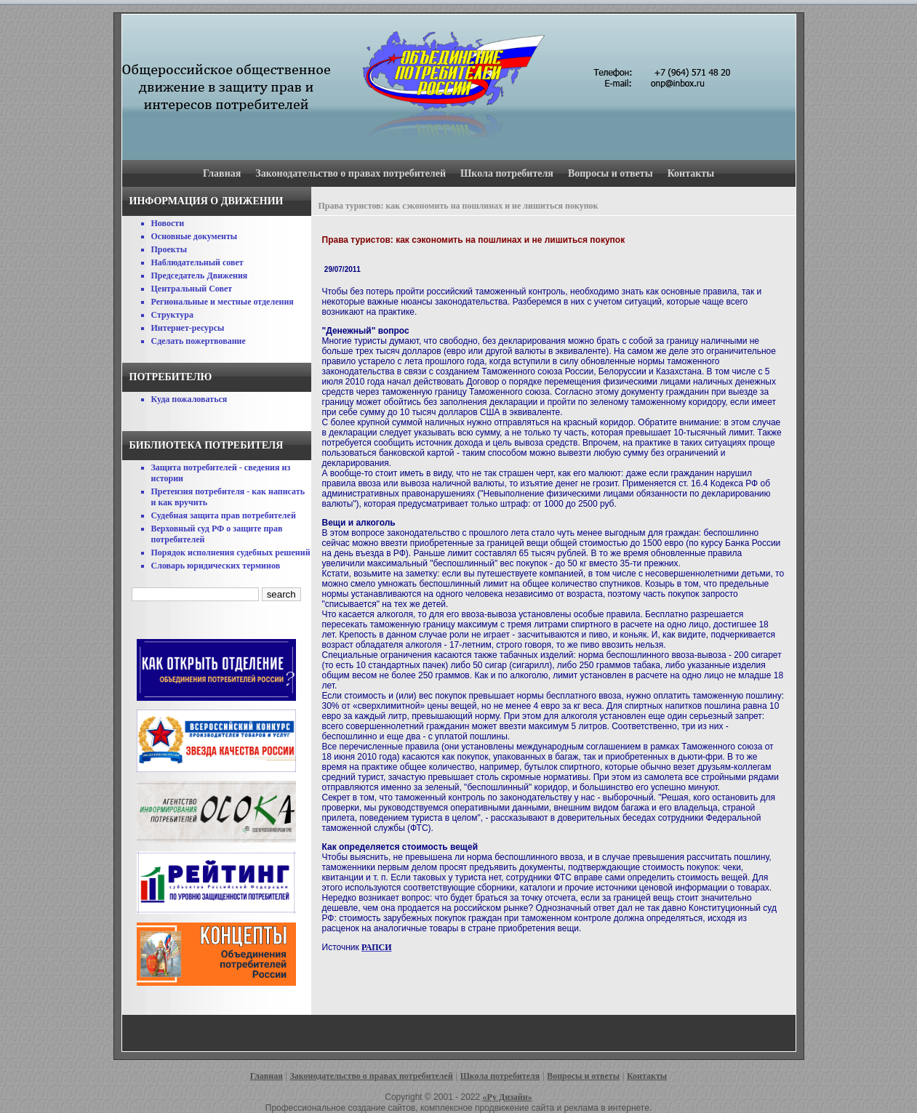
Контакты (691, 173)
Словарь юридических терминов (216, 565)
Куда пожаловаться (189, 399)
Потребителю (170, 376)
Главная (222, 173)
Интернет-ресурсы (188, 328)
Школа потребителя (506, 173)
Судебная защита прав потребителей (223, 515)
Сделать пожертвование (198, 341)
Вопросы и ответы (610, 173)
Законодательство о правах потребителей (350, 173)
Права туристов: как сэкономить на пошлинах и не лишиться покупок (458, 206)
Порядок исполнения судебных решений (231, 552)
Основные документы (194, 236)
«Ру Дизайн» (507, 1097)
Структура (172, 315)
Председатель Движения (199, 275)
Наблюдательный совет (197, 262)
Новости (168, 223)
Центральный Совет (192, 289)
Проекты (169, 249)
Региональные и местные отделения (222, 302)
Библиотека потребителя (206, 445)
